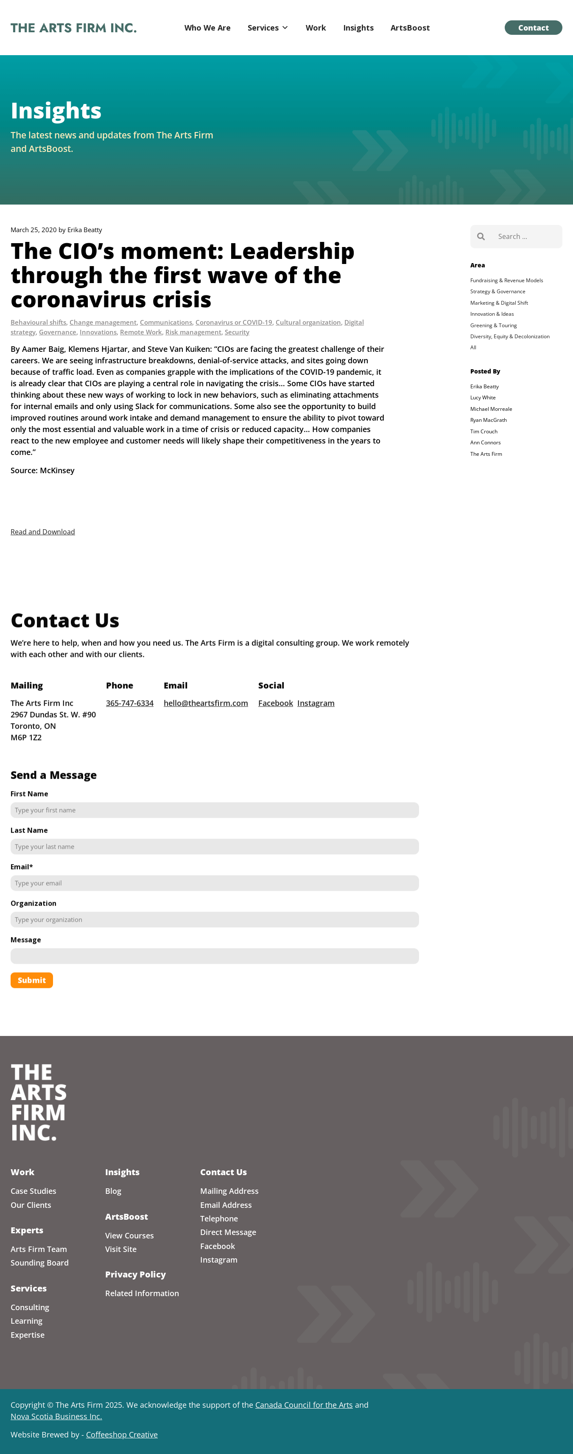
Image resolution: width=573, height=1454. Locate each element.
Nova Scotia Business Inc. (56, 1416)
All (473, 347)
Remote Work (141, 332)
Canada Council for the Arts (304, 1405)
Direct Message (228, 1232)
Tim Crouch (484, 431)
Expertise (28, 1335)
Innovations (98, 332)
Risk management (193, 332)
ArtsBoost (410, 27)
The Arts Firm (486, 454)
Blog (113, 1191)
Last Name (29, 843)
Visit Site (121, 1249)
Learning (26, 1321)
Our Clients (31, 1205)
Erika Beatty (484, 386)
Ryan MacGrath (488, 420)
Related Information (142, 1293)
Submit (32, 993)
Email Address (226, 1205)
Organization (33, 916)
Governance (57, 332)
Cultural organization (308, 322)
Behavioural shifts (38, 322)
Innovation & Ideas (492, 313)
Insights (358, 27)
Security (237, 332)
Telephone (219, 1218)
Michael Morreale (491, 409)
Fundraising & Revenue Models (506, 280)
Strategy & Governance (497, 291)
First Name (29, 806)
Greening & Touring (493, 325)
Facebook (275, 716)
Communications (166, 322)
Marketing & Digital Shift (499, 302)
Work (316, 27)
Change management (103, 322)
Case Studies (33, 1191)
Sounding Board (40, 1263)
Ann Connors (485, 442)
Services (268, 27)
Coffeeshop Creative (122, 1434)
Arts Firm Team (39, 1249)
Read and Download (43, 531)
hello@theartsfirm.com (206, 716)
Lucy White (483, 397)
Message (26, 952)
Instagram (316, 716)
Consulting (30, 1307)
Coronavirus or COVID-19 (234, 322)
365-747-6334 (130, 716)
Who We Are (207, 27)
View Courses (129, 1235)
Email (22, 879)
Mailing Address (229, 1191)
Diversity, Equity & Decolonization (510, 336)
